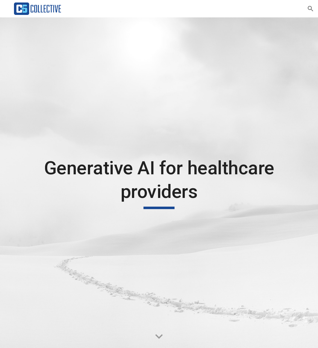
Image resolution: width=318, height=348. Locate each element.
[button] (310, 8)
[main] (159, 182)
